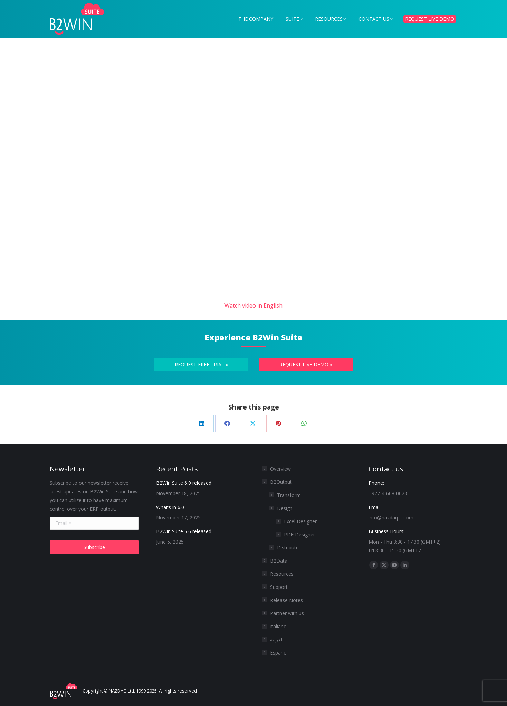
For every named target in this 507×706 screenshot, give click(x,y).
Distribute (288, 547)
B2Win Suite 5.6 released (183, 531)
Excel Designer (300, 521)
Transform (289, 495)
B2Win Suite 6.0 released (183, 483)
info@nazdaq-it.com (391, 517)
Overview (280, 468)
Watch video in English (253, 305)
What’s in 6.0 (170, 507)
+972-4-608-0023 (388, 493)
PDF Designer (299, 534)
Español (279, 652)
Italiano (278, 626)
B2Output (277, 482)
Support (279, 587)
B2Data (278, 560)
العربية (277, 639)
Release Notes (286, 600)
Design (285, 508)
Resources (282, 574)
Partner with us (287, 613)
